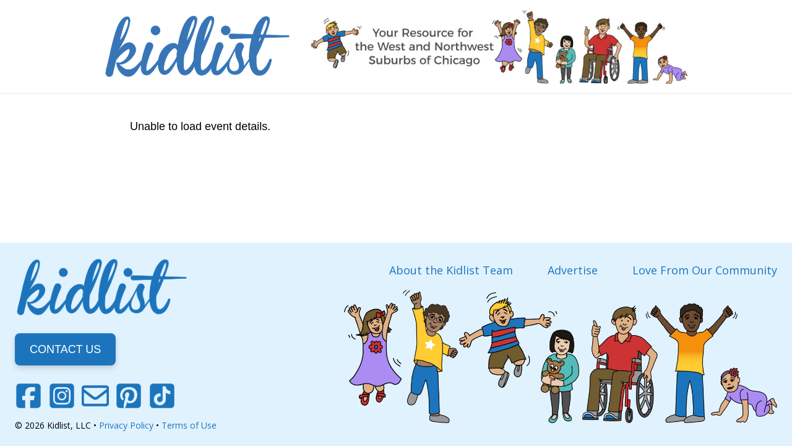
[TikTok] (162, 395)
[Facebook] (28, 395)
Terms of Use (189, 425)
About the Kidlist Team (451, 270)
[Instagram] (61, 395)
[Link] (197, 46)
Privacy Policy (126, 425)
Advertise (573, 270)
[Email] (95, 395)
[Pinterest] (128, 395)
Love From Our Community (704, 270)
